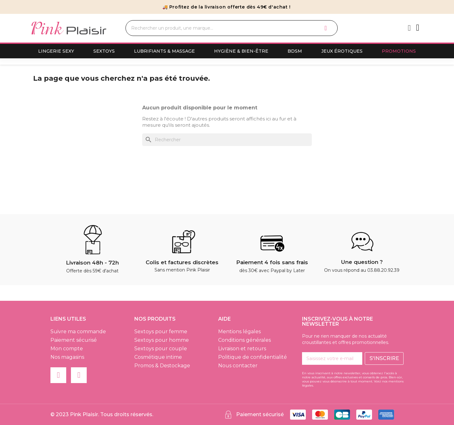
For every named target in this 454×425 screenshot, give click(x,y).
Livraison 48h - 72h (92, 262)
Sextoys (104, 51)
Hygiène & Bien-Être (241, 51)
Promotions (399, 51)
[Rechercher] (227, 139)
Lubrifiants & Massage (164, 51)
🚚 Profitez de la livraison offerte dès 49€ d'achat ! (226, 7)
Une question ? (362, 262)
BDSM (295, 51)
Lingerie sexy (56, 51)
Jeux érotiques (342, 51)
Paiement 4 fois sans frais (272, 262)
